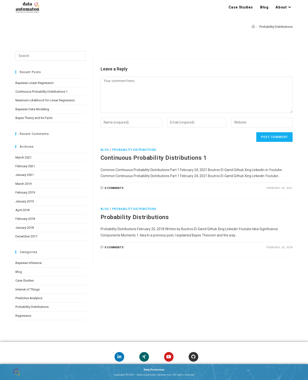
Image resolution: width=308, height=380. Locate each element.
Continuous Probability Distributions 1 (154, 157)
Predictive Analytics (28, 298)
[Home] (253, 26)
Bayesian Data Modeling (32, 109)
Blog (105, 150)
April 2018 (22, 210)
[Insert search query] (50, 56)
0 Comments (114, 188)
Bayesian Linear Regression (34, 83)
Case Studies (24, 280)
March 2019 (23, 184)
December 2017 (26, 236)
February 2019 (25, 192)
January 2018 (24, 227)
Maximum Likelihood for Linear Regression (45, 100)
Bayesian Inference (28, 263)
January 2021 (24, 175)
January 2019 (24, 201)
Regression (23, 316)
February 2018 (25, 219)
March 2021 (23, 157)
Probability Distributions (276, 26)
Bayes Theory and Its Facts (33, 118)
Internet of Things (27, 289)
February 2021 (25, 166)
